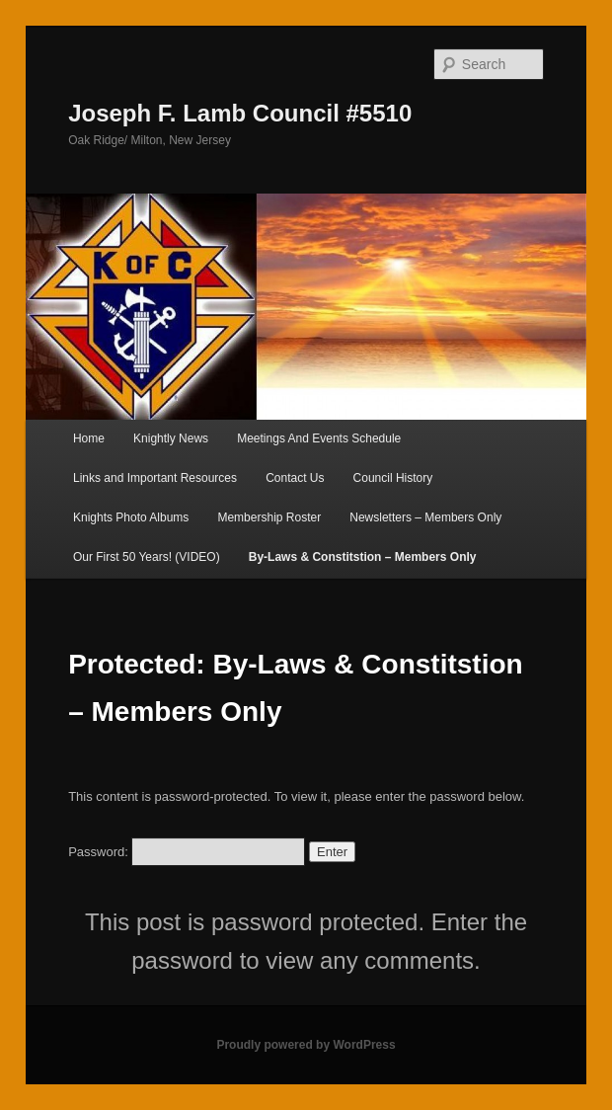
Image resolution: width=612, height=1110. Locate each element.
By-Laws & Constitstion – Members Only (363, 557)
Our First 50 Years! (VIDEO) (146, 557)
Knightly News (170, 438)
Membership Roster (269, 517)
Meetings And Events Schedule (319, 438)
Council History (393, 478)
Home (89, 438)
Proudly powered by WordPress (305, 1045)
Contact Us (295, 478)
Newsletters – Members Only (425, 517)
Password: (186, 851)
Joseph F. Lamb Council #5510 (240, 113)
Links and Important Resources (155, 478)
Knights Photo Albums (131, 517)
